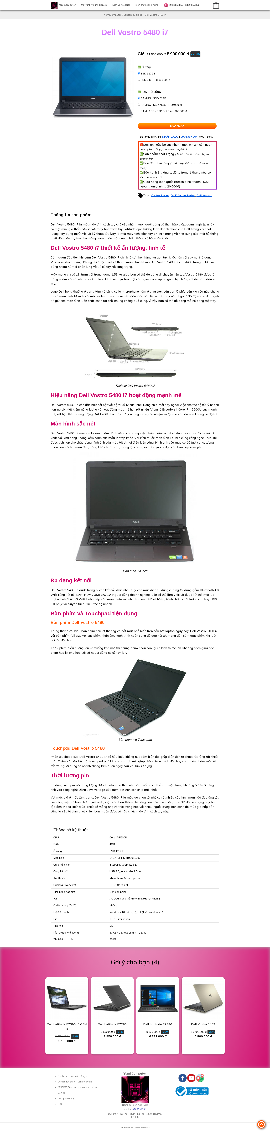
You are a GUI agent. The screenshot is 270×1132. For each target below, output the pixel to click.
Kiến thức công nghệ (147, 4)
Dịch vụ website (121, 4)
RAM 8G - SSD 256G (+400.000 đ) (161, 104)
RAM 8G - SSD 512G (153, 98)
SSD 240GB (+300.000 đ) (156, 80)
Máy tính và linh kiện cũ (94, 4)
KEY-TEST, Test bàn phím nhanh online (77, 1087)
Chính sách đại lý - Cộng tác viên (75, 1081)
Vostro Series (160, 195)
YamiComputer (67, 4)
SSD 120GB (148, 73)
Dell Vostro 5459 (203, 1024)
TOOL (60, 1104)
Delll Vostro (204, 195)
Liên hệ (61, 1092)
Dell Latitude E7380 (157, 1024)
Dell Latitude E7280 (112, 1024)
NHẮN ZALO (170, 136)
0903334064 (176, 5)
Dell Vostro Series (183, 195)
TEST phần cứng (66, 1098)
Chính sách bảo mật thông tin (73, 1076)
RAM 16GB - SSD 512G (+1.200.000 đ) (164, 111)
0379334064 (192, 5)
